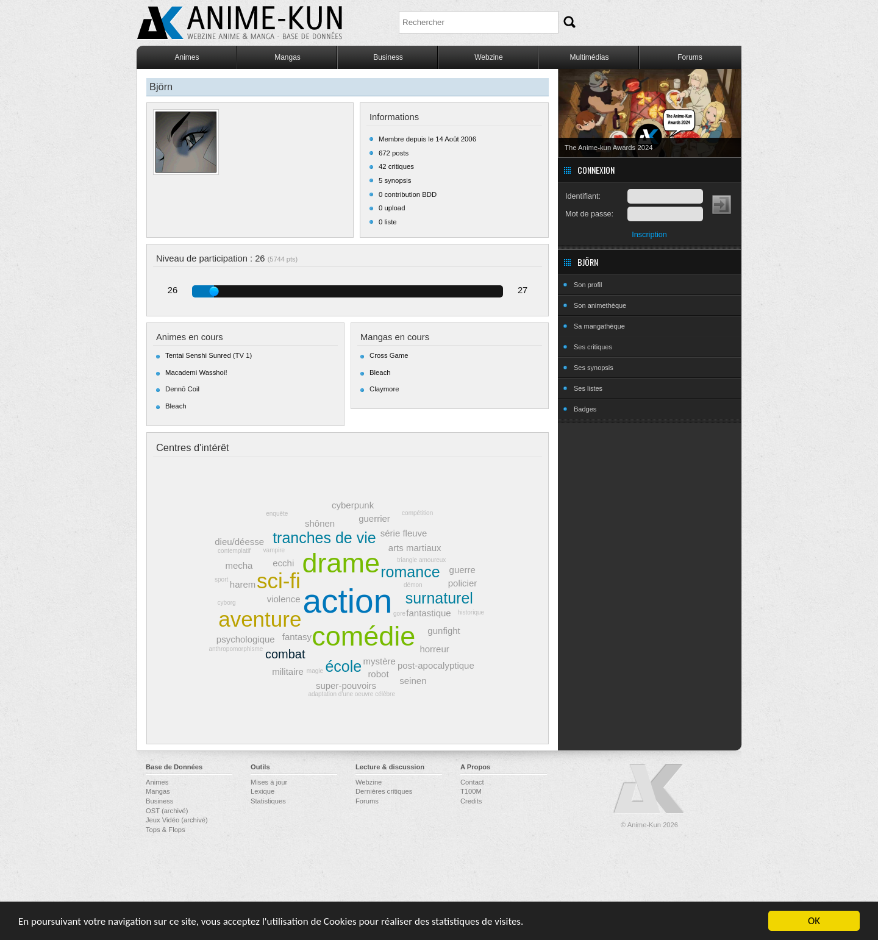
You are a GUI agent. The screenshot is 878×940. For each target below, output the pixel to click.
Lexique (262, 791)
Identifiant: (583, 196)
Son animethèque (600, 305)
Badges (585, 409)
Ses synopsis (593, 367)
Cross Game (389, 355)
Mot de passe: (589, 214)
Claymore (384, 389)
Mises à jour (269, 782)
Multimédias (589, 57)
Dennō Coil (182, 389)
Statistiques (268, 801)
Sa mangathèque (599, 326)
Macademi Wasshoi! (196, 372)
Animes (186, 57)
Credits (471, 801)
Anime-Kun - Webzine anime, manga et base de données (239, 23)
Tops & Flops (165, 829)
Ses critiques (593, 347)
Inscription (649, 234)
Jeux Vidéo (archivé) (177, 820)
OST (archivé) (167, 810)
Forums (689, 57)
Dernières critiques (383, 791)
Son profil (588, 284)
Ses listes (588, 388)
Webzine (488, 57)
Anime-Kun (649, 789)
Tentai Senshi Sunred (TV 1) (208, 355)
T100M (471, 791)
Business (388, 57)
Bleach (176, 406)
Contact (472, 782)
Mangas (287, 57)
